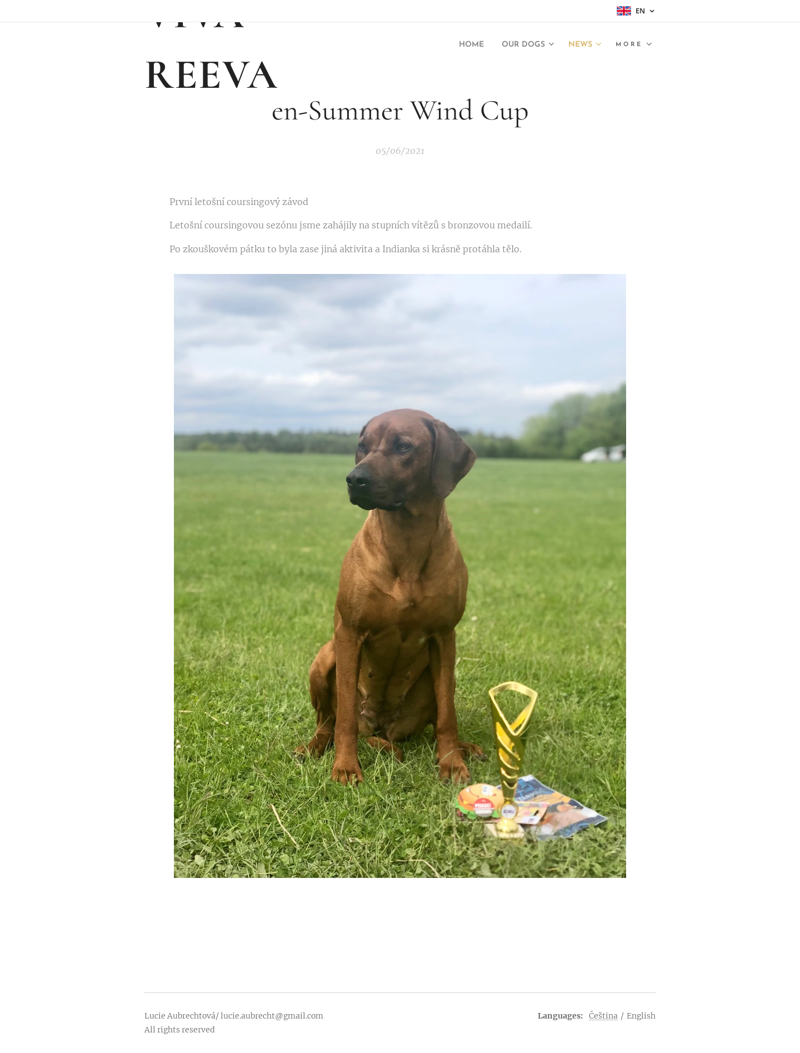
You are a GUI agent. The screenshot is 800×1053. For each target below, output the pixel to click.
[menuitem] (462, 45)
